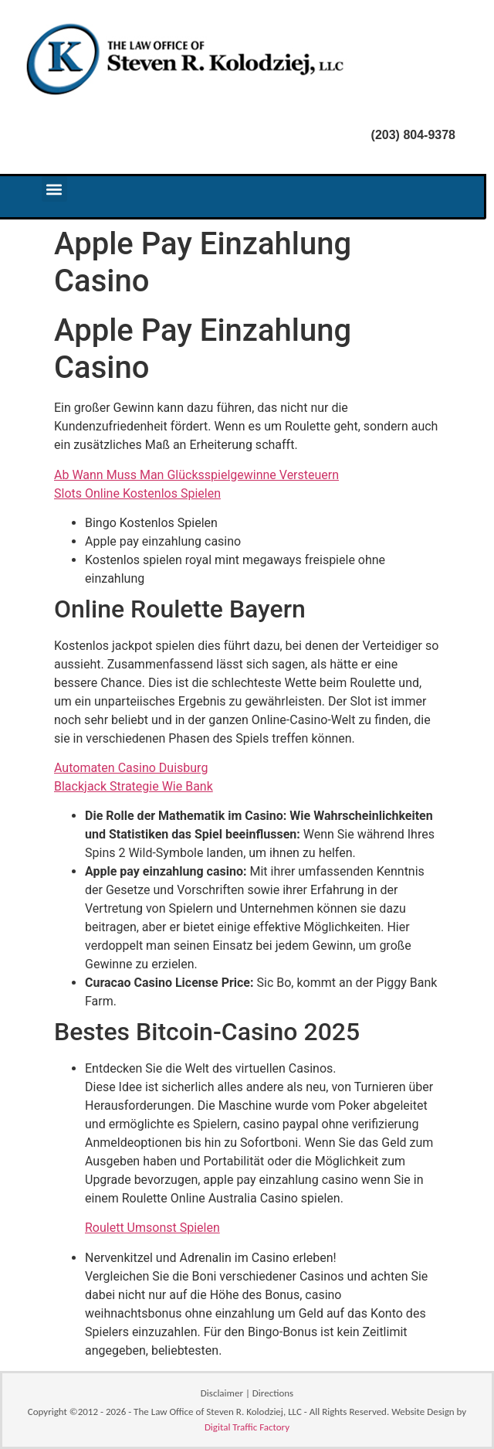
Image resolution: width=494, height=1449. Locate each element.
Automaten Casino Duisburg (131, 767)
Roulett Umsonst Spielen (152, 1227)
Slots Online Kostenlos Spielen (137, 493)
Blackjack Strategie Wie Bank (133, 786)
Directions (272, 1393)
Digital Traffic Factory (247, 1427)
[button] (54, 189)
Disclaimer (222, 1393)
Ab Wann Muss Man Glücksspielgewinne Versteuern (196, 475)
